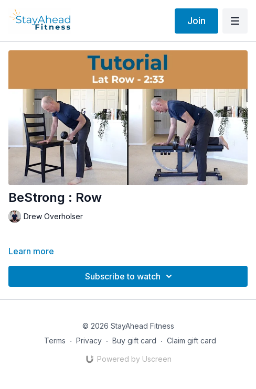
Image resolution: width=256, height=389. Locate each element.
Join (196, 20)
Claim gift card (191, 340)
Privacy (89, 340)
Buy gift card (134, 340)
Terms (55, 340)
